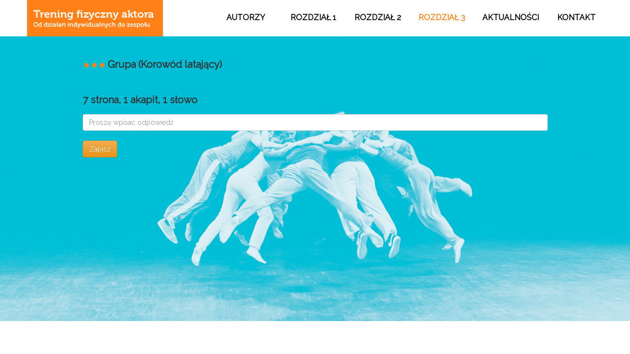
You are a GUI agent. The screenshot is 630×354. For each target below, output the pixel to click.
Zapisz (100, 149)
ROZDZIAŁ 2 (377, 17)
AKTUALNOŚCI (510, 17)
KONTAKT (576, 17)
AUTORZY (245, 17)
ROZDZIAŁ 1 (313, 17)
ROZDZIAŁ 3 (441, 17)
